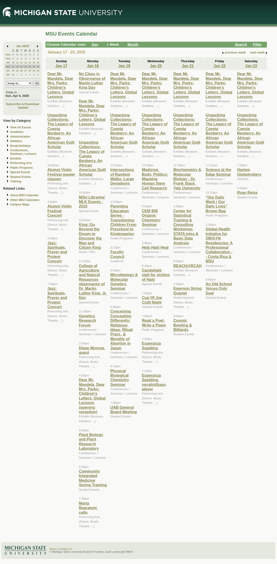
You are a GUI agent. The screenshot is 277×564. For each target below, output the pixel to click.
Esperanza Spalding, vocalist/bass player (154, 382)
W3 (8, 66)
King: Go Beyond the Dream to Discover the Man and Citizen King (90, 235)
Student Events (20, 177)
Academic (17, 132)
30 (25, 54)
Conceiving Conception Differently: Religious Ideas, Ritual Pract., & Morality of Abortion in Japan (121, 329)
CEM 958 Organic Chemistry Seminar (151, 218)
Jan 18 (93, 66)
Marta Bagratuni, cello (88, 508)
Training (15, 181)
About (53, 549)
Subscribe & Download (22, 104)
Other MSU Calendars (25, 200)
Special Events (20, 172)
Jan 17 (61, 66)
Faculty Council (117, 254)
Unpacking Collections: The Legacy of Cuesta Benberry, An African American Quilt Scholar (60, 131)
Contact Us (65, 549)
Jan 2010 (22, 46)
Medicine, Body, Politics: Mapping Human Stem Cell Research (155, 179)
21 (30, 66)
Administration (20, 136)
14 (30, 62)
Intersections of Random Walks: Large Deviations (122, 176)
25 (17, 70)
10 (13, 62)
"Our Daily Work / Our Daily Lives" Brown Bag (216, 204)
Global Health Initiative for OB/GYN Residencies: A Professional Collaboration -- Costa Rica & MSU (219, 245)
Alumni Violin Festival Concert (59, 210)
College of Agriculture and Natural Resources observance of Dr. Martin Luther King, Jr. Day (93, 282)
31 (30, 54)
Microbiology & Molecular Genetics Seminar (124, 281)
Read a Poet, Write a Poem (154, 322)
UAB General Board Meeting (123, 409)
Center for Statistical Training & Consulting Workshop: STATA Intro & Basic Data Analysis (185, 227)
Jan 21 (188, 66)
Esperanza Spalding (151, 345)
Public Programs (21, 167)
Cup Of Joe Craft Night (152, 299)
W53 (8, 54)
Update (23, 107)
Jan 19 (124, 66)
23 (38, 66)
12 (21, 62)
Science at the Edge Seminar (218, 172)
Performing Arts (21, 163)
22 (34, 66)
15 (34, 62)
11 (17, 62)
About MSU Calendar (24, 195)
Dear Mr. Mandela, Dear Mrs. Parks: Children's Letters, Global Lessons (60, 85)
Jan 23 (251, 66)
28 (17, 54)
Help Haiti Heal (155, 247)
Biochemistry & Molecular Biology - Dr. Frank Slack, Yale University (187, 179)
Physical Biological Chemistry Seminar (119, 378)
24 (13, 70)
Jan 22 (219, 66)
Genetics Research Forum (87, 320)
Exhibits (15, 158)
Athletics (16, 141)
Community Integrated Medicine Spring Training (93, 478)
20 (25, 66)
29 (21, 54)
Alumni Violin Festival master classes (61, 174)
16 (38, 62)
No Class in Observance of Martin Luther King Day (92, 81)
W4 (8, 70)
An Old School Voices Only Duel (219, 288)
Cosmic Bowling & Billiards (182, 325)
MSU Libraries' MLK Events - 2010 (92, 201)
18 (17, 66)
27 (13, 54)
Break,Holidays (20, 145)
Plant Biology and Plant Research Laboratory (91, 441)
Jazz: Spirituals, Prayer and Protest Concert (57, 252)
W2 (8, 62)
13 (25, 62)
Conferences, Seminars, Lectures (23, 152)
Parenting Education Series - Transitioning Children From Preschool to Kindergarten (123, 220)
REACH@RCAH (187, 266)
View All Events (20, 127)
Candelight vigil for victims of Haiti (156, 275)
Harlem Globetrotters (249, 172)
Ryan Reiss (247, 192)
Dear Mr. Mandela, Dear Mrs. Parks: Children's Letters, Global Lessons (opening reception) (92, 396)
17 (13, 66)
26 (21, 70)
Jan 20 (156, 66)
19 (21, 66)
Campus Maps (19, 204)
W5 (8, 74)
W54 (8, 58)
